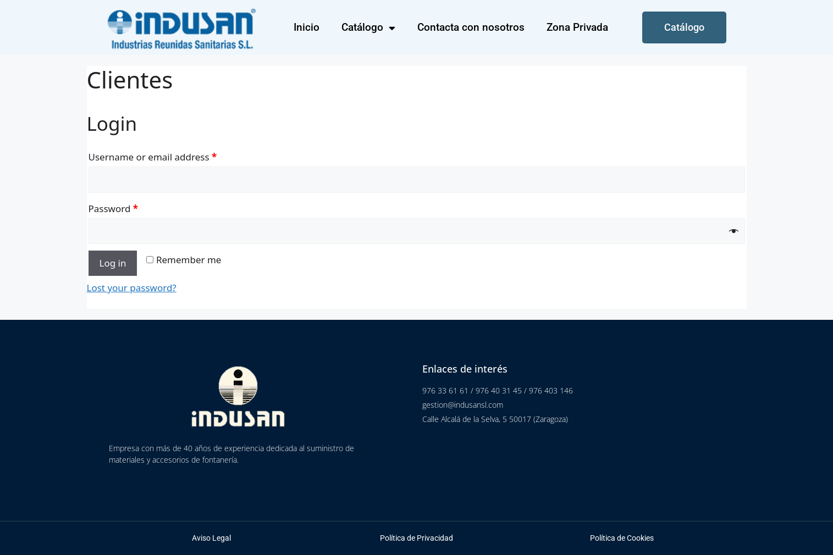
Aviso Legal (211, 538)
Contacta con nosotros (471, 27)
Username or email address (153, 157)
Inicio (306, 27)
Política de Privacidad (416, 538)
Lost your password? (131, 287)
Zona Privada (577, 27)
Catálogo (368, 27)
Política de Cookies (622, 538)
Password (114, 208)
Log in (113, 263)
